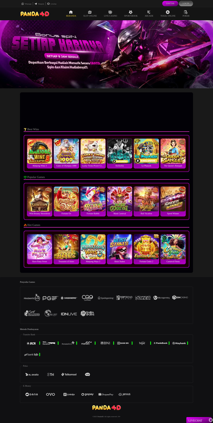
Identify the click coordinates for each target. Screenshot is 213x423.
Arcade (149, 13)
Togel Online (168, 13)
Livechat (51, 4)
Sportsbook (131, 13)
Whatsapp (26, 4)
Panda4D (100, 416)
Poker (186, 13)
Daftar (170, 3)
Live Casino (110, 13)
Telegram (39, 4)
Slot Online (90, 13)
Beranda (71, 13)
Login (186, 3)
